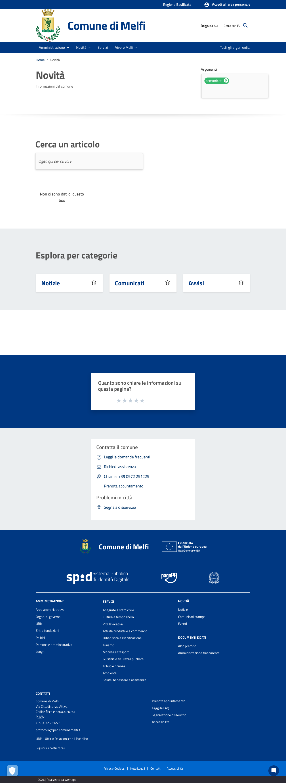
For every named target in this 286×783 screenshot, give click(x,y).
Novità (55, 60)
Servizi (108, 601)
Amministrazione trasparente (199, 652)
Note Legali (137, 768)
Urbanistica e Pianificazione (122, 637)
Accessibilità (160, 721)
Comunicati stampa (192, 616)
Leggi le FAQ (160, 708)
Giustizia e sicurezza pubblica (123, 658)
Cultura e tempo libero (118, 616)
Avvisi (196, 283)
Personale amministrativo (54, 644)
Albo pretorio (187, 646)
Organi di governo (48, 616)
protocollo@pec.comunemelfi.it (58, 730)
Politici (40, 637)
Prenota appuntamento (168, 700)
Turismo (108, 645)
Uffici (39, 623)
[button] (227, 4)
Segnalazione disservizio (169, 715)
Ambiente (110, 673)
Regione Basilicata (177, 4)
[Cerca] (245, 25)
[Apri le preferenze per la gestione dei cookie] (12, 770)
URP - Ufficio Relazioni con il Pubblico (62, 738)
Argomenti (209, 69)
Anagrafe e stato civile (118, 610)
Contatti (43, 693)
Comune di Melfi (106, 25)
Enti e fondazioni (47, 630)
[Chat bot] (273, 770)
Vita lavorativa (113, 624)
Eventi (182, 623)
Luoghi (40, 651)
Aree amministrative (50, 609)
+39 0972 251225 (48, 722)
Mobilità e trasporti (116, 652)
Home (40, 60)
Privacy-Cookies (114, 768)
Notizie (50, 283)
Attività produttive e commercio (125, 631)
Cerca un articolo (67, 144)
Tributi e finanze (114, 666)
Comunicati (129, 283)
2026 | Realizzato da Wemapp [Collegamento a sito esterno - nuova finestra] (57, 779)
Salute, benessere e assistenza (124, 679)
